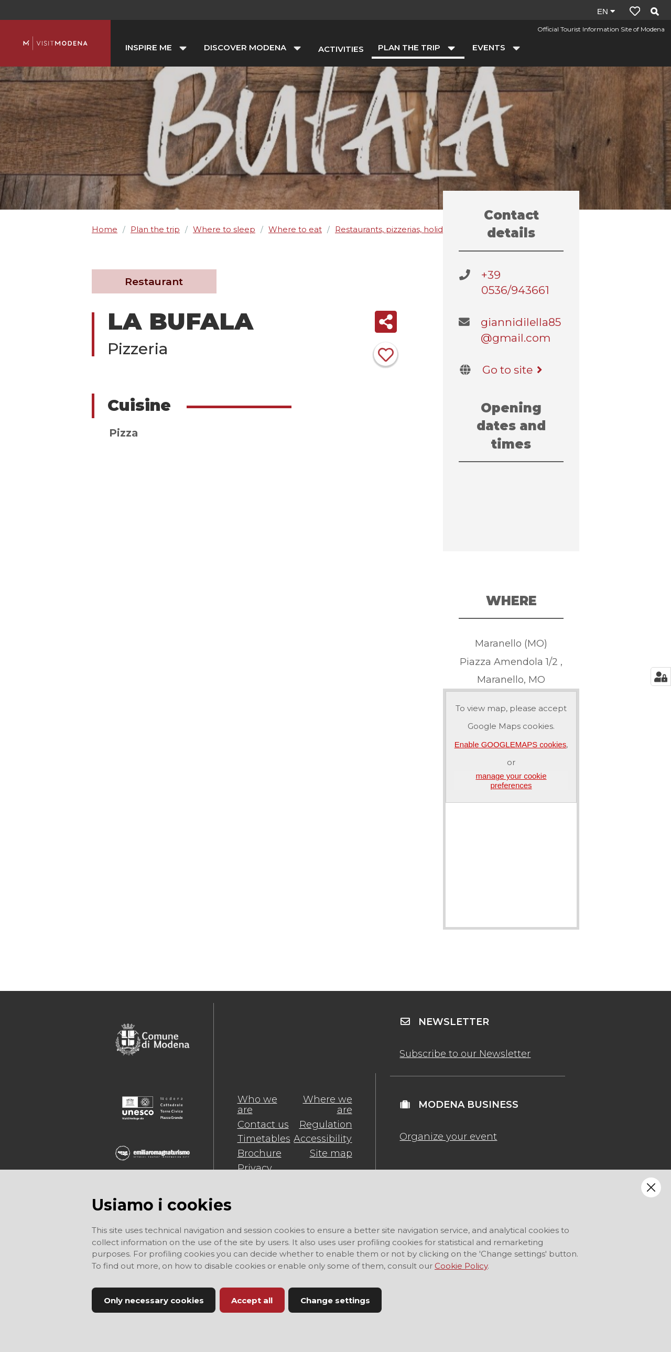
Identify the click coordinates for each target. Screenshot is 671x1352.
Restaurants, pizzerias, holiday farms (406, 229)
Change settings (335, 1300)
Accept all (252, 1300)
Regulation (325, 1124)
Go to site (514, 369)
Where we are (327, 1105)
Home (104, 229)
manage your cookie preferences (510, 780)
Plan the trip (155, 229)
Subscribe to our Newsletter (465, 1054)
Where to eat (295, 229)
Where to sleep (224, 229)
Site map (331, 1153)
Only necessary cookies (154, 1300)
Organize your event (448, 1136)
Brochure (259, 1153)
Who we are (257, 1105)
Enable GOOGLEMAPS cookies (510, 744)
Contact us (263, 1124)
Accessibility (323, 1138)
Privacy (254, 1168)
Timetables (263, 1138)
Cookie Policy (461, 1266)
